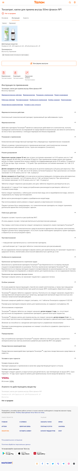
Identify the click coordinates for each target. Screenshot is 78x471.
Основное (5, 18)
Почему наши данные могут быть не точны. (30, 412)
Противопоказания (22, 100)
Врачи (60, 422)
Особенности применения (38, 100)
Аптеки (4, 426)
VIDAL (11, 381)
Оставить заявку (25, 431)
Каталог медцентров (48, 431)
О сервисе (23, 422)
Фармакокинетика (29, 95)
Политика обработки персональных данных (16, 444)
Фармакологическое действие (12, 95)
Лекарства (5, 431)
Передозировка (66, 100)
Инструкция (16, 18)
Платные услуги (46, 426)
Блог (60, 431)
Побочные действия (8, 100)
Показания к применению (44, 95)
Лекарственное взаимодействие (12, 105)
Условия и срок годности (32, 105)
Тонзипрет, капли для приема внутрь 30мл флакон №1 (22, 391)
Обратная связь (25, 426)
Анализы (61, 426)
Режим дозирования (61, 95)
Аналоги (26, 18)
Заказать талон (46, 422)
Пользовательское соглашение (12, 440)
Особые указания (54, 100)
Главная (4, 422)
